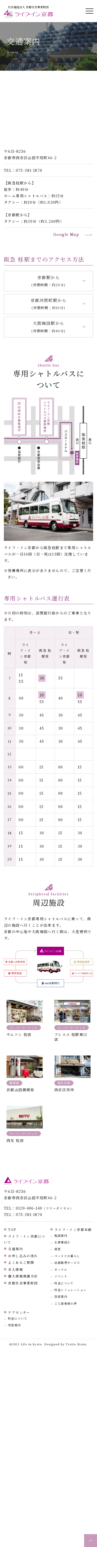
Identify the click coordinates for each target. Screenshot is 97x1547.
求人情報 (15, 1269)
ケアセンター (19, 1312)
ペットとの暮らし (67, 1256)
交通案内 (15, 1248)
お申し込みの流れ (23, 1255)
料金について (63, 1283)
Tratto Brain (76, 1344)
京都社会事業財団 (23, 1283)
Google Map (66, 234)
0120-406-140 (29, 1208)
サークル (60, 1269)
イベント (60, 1276)
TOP (12, 1229)
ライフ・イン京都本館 (73, 1229)
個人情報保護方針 (23, 1276)
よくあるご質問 (21, 1262)
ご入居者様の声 (65, 1303)
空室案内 (60, 1296)
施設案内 (60, 1235)
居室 (57, 1249)
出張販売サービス (67, 1262)
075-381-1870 (29, 170)
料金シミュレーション (70, 1290)
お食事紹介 (62, 1242)
